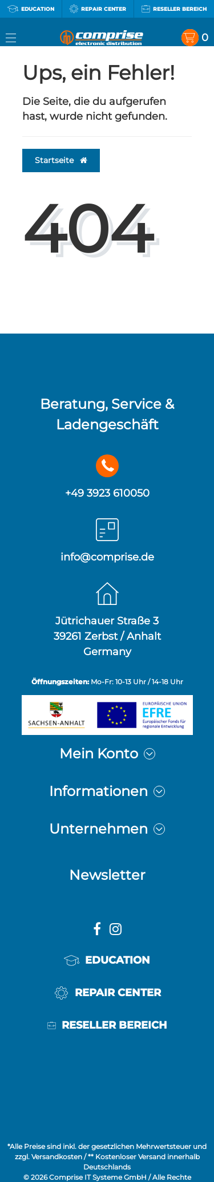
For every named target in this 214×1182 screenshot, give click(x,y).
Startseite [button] (61, 160)
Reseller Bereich (174, 9)
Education (30, 9)
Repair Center (98, 9)
